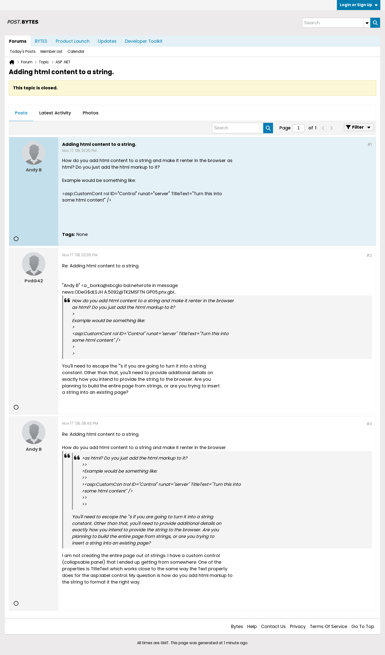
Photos (90, 113)
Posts (21, 113)
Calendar (76, 51)
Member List (52, 51)
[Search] (336, 23)
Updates (107, 41)
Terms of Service (328, 626)
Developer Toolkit (144, 41)
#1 (369, 144)
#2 (369, 255)
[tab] (21, 113)
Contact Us (273, 626)
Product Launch (73, 41)
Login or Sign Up (359, 4)
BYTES (41, 41)
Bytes (237, 626)
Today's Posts (23, 51)
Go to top (362, 626)
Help (252, 626)
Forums (18, 41)
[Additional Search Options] (367, 23)
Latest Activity (55, 113)
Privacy (298, 626)
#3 (369, 423)
